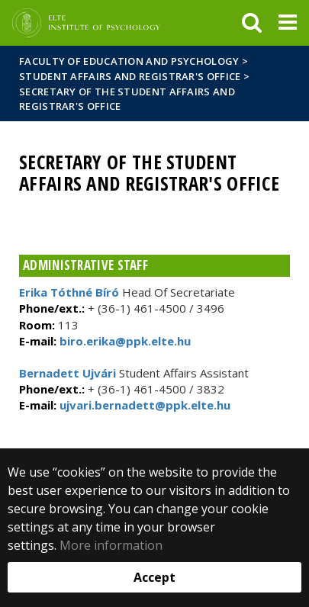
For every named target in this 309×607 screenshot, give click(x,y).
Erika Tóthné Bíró (69, 292)
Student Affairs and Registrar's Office (129, 76)
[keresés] (252, 23)
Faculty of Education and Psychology (129, 61)
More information (111, 545)
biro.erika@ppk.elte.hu (123, 340)
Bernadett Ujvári (67, 373)
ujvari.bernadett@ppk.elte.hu (143, 405)
